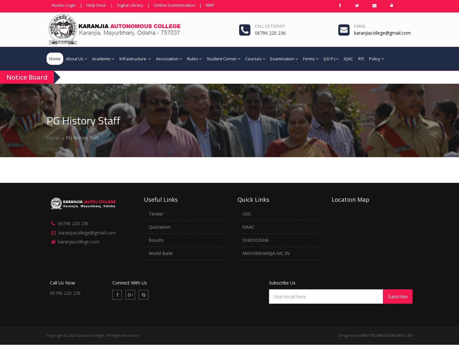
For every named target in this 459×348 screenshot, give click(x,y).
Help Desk (96, 5)
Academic (103, 59)
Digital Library (130, 5)
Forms (310, 59)
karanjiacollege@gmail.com (87, 233)
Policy (376, 59)
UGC (247, 214)
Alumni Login (63, 5)
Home (55, 59)
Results (156, 240)
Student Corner (223, 59)
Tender (156, 214)
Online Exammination (174, 5)
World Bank (161, 253)
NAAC (248, 227)
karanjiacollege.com (79, 242)
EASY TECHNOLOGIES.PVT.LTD (386, 335)
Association (169, 59)
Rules (194, 59)
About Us (76, 59)
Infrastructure (135, 59)
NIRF (210, 5)
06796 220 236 (73, 223)
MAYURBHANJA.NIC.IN (266, 253)
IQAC (348, 59)
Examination (284, 59)
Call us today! (270, 26)
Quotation (159, 227)
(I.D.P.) (331, 59)
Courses (255, 59)
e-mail (360, 26)
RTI (361, 59)
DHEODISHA (255, 240)
